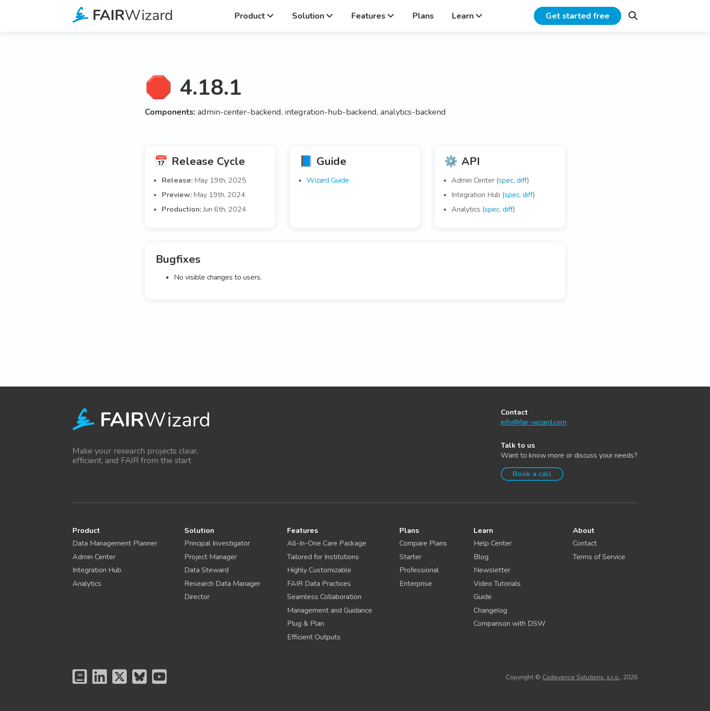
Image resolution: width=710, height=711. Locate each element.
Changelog (490, 610)
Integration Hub (96, 570)
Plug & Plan (305, 624)
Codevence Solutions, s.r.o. (581, 677)
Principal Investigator (217, 543)
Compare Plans (423, 543)
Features (372, 15)
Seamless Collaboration (324, 597)
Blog (481, 557)
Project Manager (210, 557)
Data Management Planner (114, 543)
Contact (585, 543)
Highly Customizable (319, 570)
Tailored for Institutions (323, 557)
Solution (312, 15)
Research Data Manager (222, 584)
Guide (483, 597)
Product (254, 15)
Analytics (86, 584)
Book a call (532, 474)
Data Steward (206, 570)
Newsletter (492, 570)
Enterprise (415, 584)
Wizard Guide (328, 180)
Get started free (577, 15)
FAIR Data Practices (319, 584)
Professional (419, 570)
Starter (410, 557)
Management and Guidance (329, 610)
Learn (467, 15)
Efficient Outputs (314, 637)
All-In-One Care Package (326, 543)
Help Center (493, 543)
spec (506, 180)
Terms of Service (599, 557)
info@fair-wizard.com (533, 422)
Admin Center (93, 557)
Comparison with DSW (510, 624)
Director (197, 597)
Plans (423, 15)
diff (522, 180)
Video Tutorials (497, 584)
